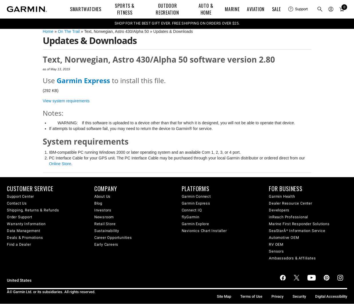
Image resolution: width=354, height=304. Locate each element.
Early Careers (106, 244)
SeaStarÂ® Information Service (297, 231)
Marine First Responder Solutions (299, 224)
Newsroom (104, 217)
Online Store (60, 163)
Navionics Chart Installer (204, 231)
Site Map (224, 296)
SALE (276, 9)
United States (19, 280)
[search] (320, 9)
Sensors (276, 251)
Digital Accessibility (331, 296)
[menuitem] (298, 9)
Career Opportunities (113, 237)
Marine (232, 9)
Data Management (23, 231)
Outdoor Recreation (167, 9)
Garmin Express (196, 203)
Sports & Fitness (125, 9)
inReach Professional (288, 217)
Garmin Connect (196, 196)
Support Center (20, 196)
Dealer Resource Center (290, 203)
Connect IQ (192, 210)
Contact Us (17, 203)
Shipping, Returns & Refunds (33, 210)
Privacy (277, 296)
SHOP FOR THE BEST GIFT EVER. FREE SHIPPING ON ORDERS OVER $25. (177, 23)
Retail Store (105, 224)
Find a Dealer (19, 244)
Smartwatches (85, 9)
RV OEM (276, 244)
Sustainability (106, 231)
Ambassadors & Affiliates (292, 258)
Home (48, 31)
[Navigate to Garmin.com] (27, 9)
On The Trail (69, 31)
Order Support (19, 217)
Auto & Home (206, 9)
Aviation (256, 9)
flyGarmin (190, 217)
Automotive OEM (284, 237)
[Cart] (341, 9)
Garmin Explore (195, 224)
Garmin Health (282, 196)
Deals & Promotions (25, 237)
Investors (102, 210)
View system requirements (66, 101)
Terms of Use (251, 296)
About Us (102, 196)
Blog (98, 203)
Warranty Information (26, 224)
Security (299, 296)
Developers (279, 210)
